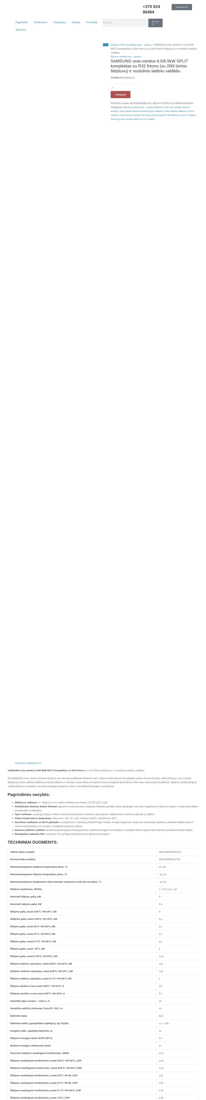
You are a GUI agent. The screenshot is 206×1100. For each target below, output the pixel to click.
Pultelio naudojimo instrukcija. (24, 752)
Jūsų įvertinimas (17, 834)
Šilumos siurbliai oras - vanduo (139, 44)
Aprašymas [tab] (21, 236)
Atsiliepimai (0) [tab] (36, 236)
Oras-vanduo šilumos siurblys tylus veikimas (144, 111)
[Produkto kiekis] (126, 88)
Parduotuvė (40, 22)
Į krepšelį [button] (30, 990)
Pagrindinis (22, 22)
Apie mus (21, 29)
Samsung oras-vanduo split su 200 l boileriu (150, 119)
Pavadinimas (15, 885)
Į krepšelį (120, 95)
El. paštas (14, 897)
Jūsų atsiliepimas (18, 839)
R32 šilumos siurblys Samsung (144, 115)
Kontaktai (92, 22)
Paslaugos (59, 22)
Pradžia (115, 44)
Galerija (76, 22)
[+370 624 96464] (139, 8)
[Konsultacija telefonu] (22, 1032)
